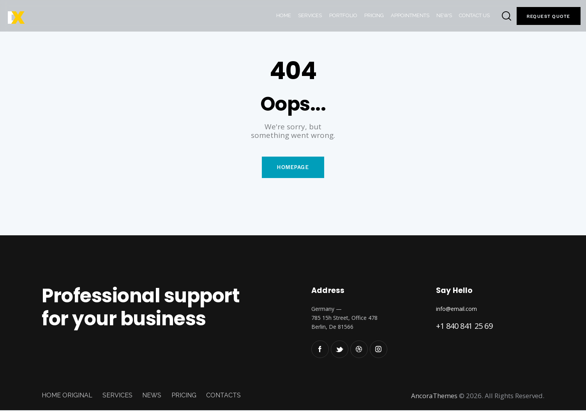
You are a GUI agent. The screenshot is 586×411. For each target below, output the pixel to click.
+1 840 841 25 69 (464, 326)
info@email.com (456, 309)
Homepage (293, 167)
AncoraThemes (434, 396)
